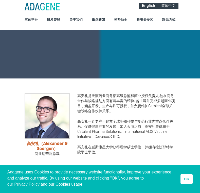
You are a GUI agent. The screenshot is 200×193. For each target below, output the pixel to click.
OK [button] (186, 179)
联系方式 (168, 23)
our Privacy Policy (23, 184)
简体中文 (168, 9)
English (148, 9)
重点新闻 (98, 23)
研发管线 (53, 23)
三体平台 (31, 23)
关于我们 (76, 23)
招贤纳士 (120, 23)
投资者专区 (145, 23)
